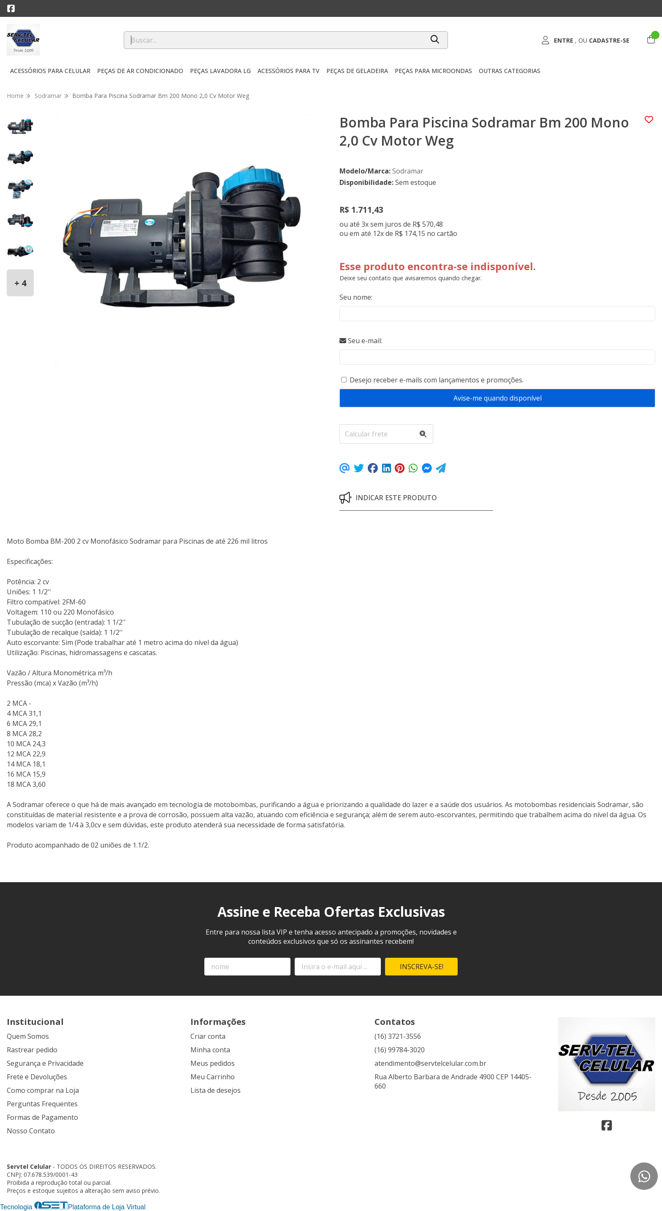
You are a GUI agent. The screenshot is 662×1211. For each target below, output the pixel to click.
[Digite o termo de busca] (273, 40)
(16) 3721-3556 (397, 1036)
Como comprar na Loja (43, 1090)
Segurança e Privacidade (45, 1063)
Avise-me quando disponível (497, 398)
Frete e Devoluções (37, 1076)
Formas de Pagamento (42, 1117)
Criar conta (207, 1036)
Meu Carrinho (212, 1076)
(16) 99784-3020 (399, 1049)
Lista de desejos (215, 1090)
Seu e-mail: (360, 340)
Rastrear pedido (32, 1049)
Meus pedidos (212, 1063)
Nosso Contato (31, 1130)
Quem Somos (28, 1036)
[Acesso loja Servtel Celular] (585, 40)
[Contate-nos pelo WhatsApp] (644, 1176)
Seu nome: (355, 297)
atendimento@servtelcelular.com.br (430, 1063)
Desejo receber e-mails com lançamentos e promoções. (437, 380)
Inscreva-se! (421, 966)
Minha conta (210, 1049)
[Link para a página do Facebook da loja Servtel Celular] (11, 8)
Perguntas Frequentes (42, 1103)
